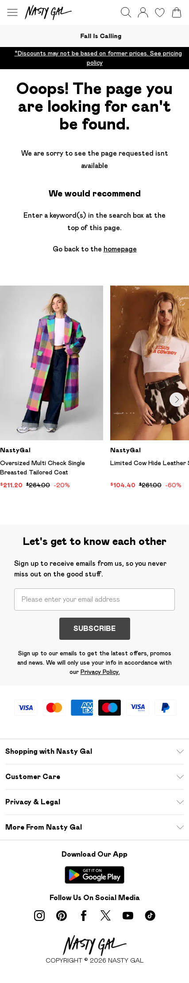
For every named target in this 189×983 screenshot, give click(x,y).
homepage (120, 249)
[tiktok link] (150, 915)
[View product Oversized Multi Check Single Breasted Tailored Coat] (51, 388)
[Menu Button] (12, 12)
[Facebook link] (83, 915)
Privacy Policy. (100, 671)
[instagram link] (39, 915)
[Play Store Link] (94, 875)
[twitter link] (105, 915)
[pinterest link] (61, 915)
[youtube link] (128, 915)
